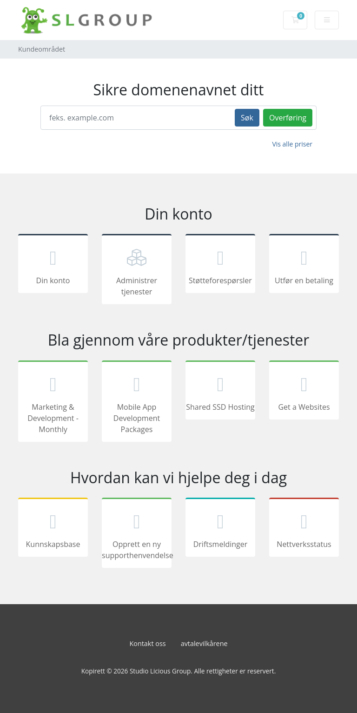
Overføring (287, 118)
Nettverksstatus (304, 528)
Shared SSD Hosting (220, 391)
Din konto (53, 265)
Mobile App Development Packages (137, 402)
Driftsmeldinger (220, 528)
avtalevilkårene (204, 643)
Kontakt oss (147, 643)
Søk (247, 118)
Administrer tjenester (137, 271)
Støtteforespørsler (220, 265)
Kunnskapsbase (53, 528)
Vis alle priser (292, 144)
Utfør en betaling (304, 265)
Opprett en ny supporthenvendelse (137, 534)
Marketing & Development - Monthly (53, 402)
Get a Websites (304, 391)
